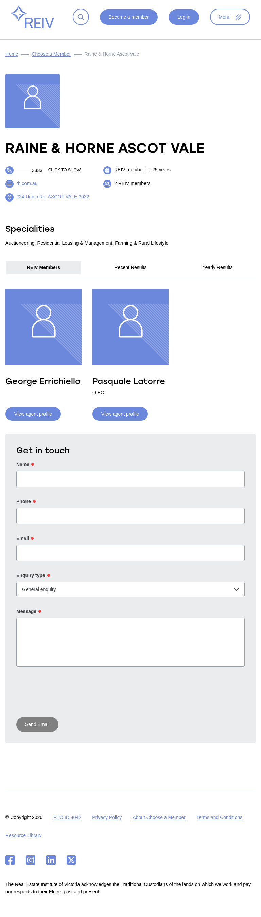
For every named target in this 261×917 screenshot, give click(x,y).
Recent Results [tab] (131, 272)
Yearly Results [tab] (218, 272)
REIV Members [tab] (43, 272)
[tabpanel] (130, 358)
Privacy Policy (107, 817)
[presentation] (68, 698)
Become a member (128, 22)
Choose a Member (51, 59)
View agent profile (33, 419)
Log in (183, 22)
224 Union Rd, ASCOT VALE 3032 (52, 202)
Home (11, 59)
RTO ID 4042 (67, 817)
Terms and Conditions (219, 817)
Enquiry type (30, 581)
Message (26, 616)
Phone (23, 507)
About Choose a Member (159, 817)
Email (22, 544)
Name (22, 470)
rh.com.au (26, 188)
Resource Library (23, 835)
